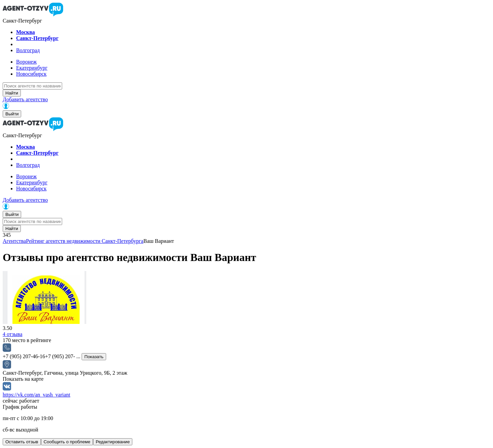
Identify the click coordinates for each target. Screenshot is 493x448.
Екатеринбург (31, 68)
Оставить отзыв (21, 441)
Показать (93, 356)
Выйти (11, 113)
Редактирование (113, 441)
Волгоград (28, 50)
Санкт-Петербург (37, 38)
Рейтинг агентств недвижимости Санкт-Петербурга (84, 241)
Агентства (14, 241)
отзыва (13, 334)
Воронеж (26, 62)
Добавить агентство (25, 99)
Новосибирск (31, 74)
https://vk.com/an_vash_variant (36, 395)
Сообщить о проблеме (67, 441)
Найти (11, 93)
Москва (25, 32)
